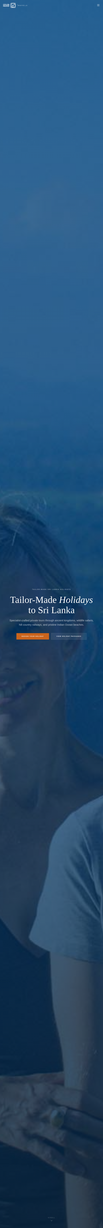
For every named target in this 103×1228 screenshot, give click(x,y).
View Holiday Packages (68, 636)
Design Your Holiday (33, 636)
